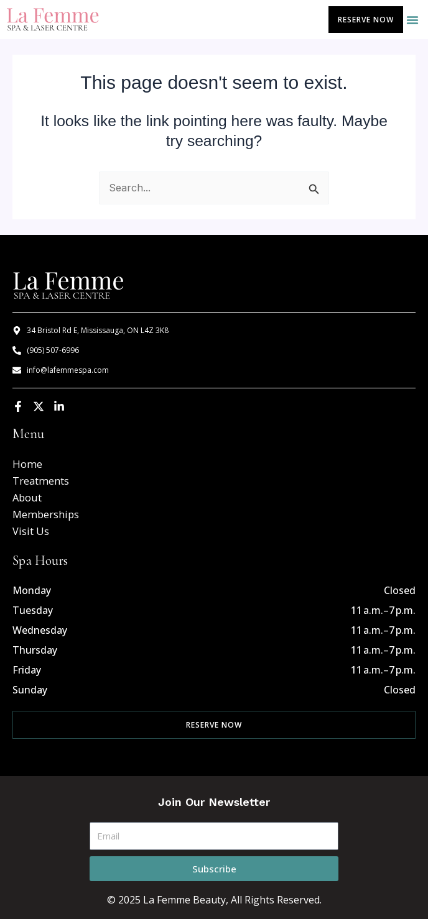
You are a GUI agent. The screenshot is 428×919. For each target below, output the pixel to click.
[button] (412, 20)
